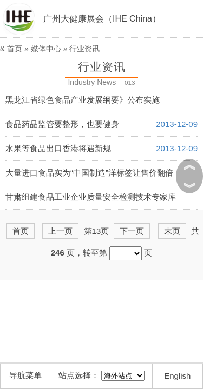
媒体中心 (46, 48)
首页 (14, 48)
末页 (172, 231)
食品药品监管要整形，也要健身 (62, 124)
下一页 (132, 231)
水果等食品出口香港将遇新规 (58, 148)
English (177, 375)
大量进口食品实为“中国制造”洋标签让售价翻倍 (89, 172)
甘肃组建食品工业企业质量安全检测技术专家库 (90, 197)
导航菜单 (25, 375)
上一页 (60, 231)
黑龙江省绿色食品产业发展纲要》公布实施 (82, 99)
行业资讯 (84, 48)
